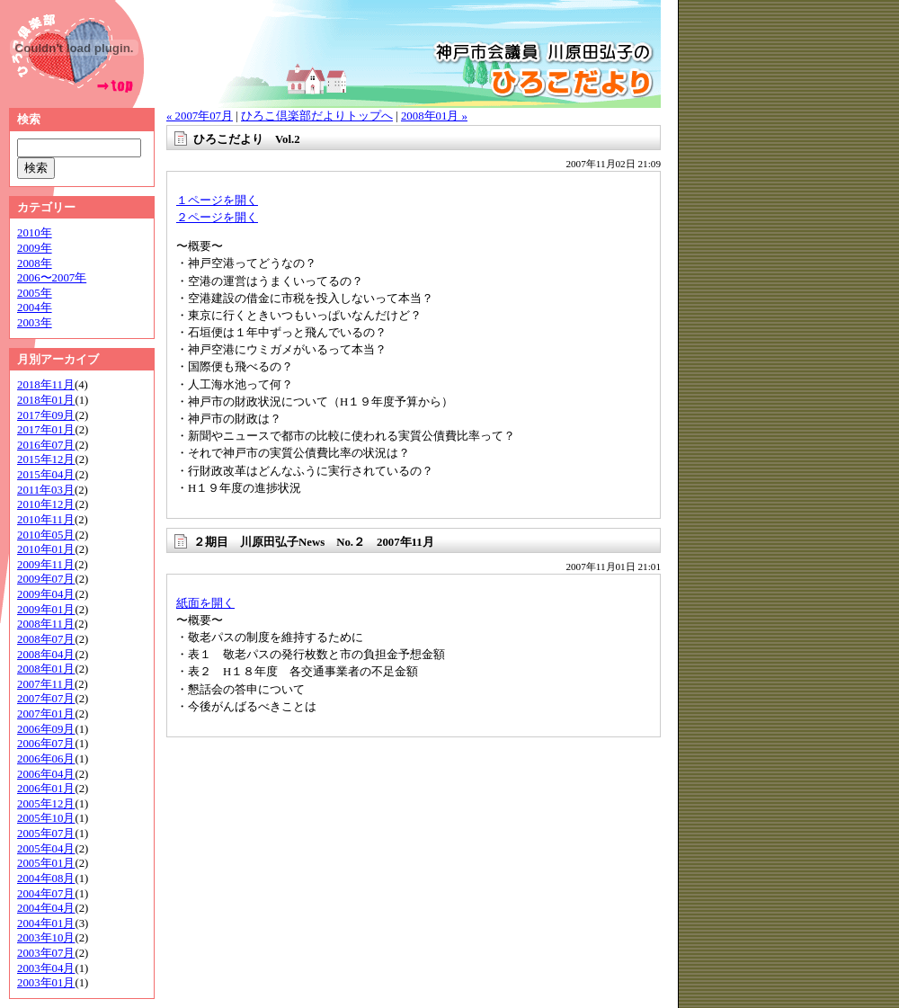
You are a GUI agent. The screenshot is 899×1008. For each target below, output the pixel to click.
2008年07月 (46, 639)
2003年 (34, 323)
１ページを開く (217, 200)
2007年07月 (46, 698)
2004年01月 (46, 923)
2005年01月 (46, 863)
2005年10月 (46, 818)
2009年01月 (46, 609)
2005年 (34, 293)
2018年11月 (46, 385)
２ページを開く (217, 217)
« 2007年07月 (199, 116)
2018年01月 (46, 400)
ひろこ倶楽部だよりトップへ (317, 116)
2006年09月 (46, 729)
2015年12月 (46, 459)
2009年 (34, 248)
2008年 (34, 263)
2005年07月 (46, 833)
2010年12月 (46, 504)
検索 (28, 119)
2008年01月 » (434, 116)
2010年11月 (46, 519)
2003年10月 (46, 938)
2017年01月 (46, 430)
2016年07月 (46, 445)
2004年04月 (46, 908)
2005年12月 (46, 804)
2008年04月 (46, 654)
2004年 (34, 307)
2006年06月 (46, 759)
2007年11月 (46, 684)
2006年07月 (46, 743)
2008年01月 (46, 669)
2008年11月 (46, 624)
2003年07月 (46, 953)
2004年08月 (46, 878)
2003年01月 (46, 983)
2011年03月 (46, 490)
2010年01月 (46, 549)
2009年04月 (46, 594)
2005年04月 (46, 849)
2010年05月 (46, 535)
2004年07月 (46, 894)
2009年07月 (46, 579)
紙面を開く (205, 603)
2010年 (34, 233)
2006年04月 (46, 774)
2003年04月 (46, 968)
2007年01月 (46, 714)
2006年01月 (46, 788)
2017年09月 (46, 415)
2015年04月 (46, 474)
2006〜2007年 (51, 278)
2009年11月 (46, 564)
